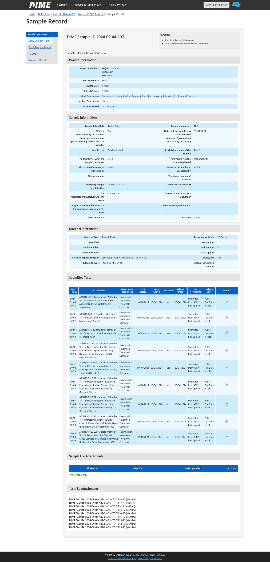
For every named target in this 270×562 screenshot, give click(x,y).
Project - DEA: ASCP (64, 14)
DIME (32, 14)
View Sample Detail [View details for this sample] (39, 40)
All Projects (44, 14)
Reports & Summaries (87, 4)
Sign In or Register (216, 4)
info (103, 53)
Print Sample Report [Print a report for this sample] (40, 47)
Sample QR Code (38, 60)
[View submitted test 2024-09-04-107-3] (226, 333)
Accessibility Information (150, 558)
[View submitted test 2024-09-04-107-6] (226, 385)
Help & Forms (117, 4)
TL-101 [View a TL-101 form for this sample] (32, 53)
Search (62, 4)
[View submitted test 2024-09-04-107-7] (226, 404)
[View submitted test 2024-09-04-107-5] (226, 368)
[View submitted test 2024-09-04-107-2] (226, 318)
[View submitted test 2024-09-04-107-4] (226, 350)
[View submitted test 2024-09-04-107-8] (226, 421)
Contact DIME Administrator (122, 558)
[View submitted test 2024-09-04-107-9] (226, 437)
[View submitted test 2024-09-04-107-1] (226, 302)
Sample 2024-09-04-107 (91, 14)
